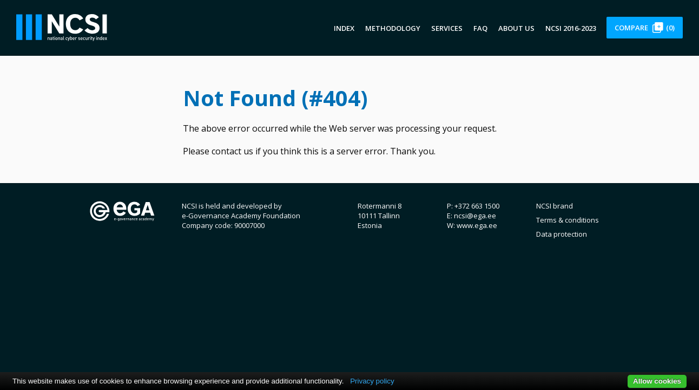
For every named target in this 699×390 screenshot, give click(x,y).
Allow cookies (657, 381)
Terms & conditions (567, 220)
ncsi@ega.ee (475, 215)
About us (516, 28)
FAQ (480, 28)
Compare (645, 27)
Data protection (561, 234)
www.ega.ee (477, 225)
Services (447, 28)
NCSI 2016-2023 (570, 28)
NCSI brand (554, 206)
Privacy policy (372, 381)
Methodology (392, 28)
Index (344, 28)
